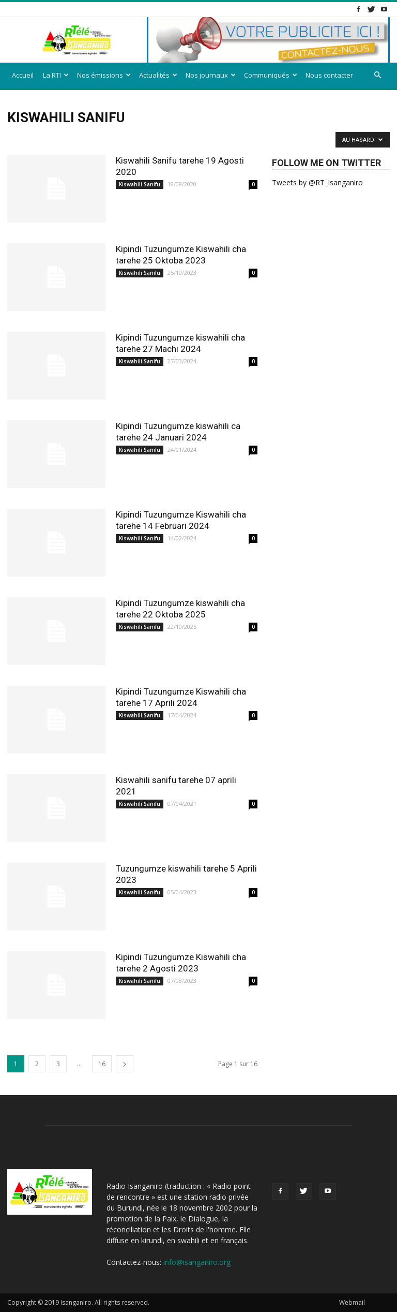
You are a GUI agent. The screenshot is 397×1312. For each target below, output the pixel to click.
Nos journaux (211, 75)
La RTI (56, 75)
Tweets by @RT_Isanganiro (317, 182)
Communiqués (270, 75)
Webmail (352, 1302)
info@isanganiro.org (197, 1262)
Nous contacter (329, 75)
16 (101, 1063)
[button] (377, 75)
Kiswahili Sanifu (139, 184)
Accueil (23, 75)
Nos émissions (104, 75)
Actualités (158, 75)
